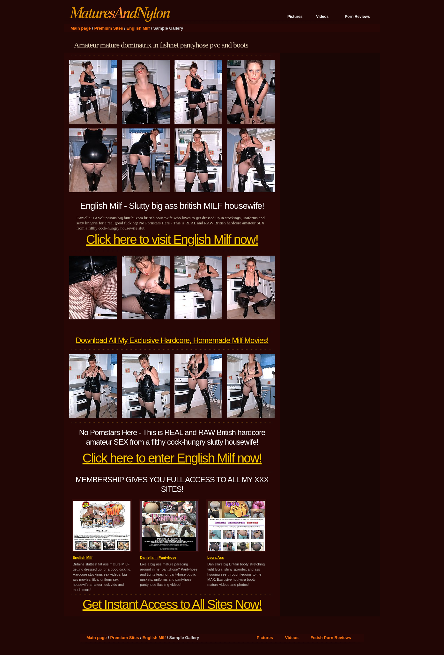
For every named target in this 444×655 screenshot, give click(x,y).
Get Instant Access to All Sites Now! (172, 604)
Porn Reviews (357, 16)
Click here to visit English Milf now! (172, 239)
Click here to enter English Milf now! (172, 458)
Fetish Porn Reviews (330, 637)
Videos (322, 16)
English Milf (138, 28)
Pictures (294, 16)
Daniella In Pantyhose (158, 557)
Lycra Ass (215, 557)
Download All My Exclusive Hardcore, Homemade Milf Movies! (172, 340)
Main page (80, 28)
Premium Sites (108, 28)
